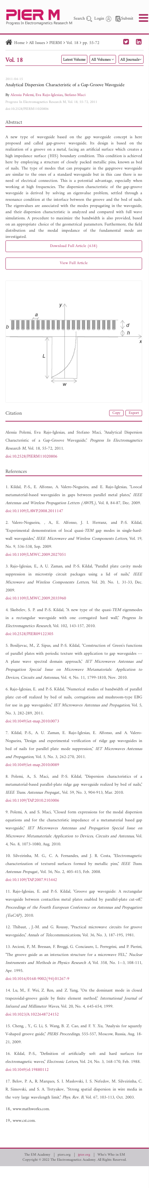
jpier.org (84, 1154)
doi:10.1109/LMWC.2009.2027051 (35, 555)
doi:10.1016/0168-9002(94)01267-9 (37, 979)
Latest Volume (74, 59)
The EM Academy (37, 1154)
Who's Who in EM (111, 1154)
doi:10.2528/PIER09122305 (29, 634)
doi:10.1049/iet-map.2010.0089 (32, 765)
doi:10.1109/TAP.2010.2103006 (32, 801)
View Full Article (74, 263)
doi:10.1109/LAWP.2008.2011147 (34, 511)
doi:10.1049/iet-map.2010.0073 (32, 721)
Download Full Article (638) (74, 246)
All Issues (37, 43)
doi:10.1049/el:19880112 (27, 1070)
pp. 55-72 (91, 43)
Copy (116, 413)
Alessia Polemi (22, 95)
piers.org (64, 1154)
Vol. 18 (72, 43)
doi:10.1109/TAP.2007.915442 (31, 880)
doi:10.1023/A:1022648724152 (32, 1014)
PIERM (55, 43)
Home (19, 43)
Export (134, 413)
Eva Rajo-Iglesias (49, 95)
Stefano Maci (75, 95)
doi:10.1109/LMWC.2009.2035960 (35, 598)
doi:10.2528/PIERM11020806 (27, 109)
